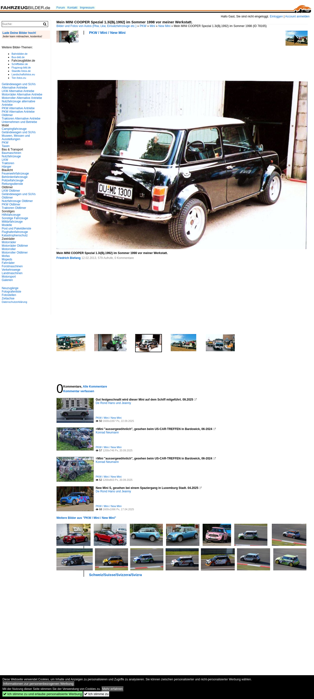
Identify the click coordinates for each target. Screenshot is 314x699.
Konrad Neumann (107, 432)
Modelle (7, 225)
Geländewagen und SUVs (19, 132)
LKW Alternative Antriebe (18, 91)
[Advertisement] (145, 59)
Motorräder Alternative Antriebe (22, 94)
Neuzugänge (10, 288)
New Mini (164, 26)
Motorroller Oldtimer (15, 252)
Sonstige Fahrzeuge (15, 218)
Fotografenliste (11, 291)
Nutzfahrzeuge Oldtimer (17, 201)
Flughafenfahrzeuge (15, 232)
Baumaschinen (11, 153)
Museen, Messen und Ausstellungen (16, 137)
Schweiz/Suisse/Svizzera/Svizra (115, 575)
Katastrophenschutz (15, 235)
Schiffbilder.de (20, 64)
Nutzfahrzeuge (11, 156)
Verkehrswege (11, 269)
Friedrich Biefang (68, 258)
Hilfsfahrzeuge (11, 214)
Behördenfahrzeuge (14, 177)
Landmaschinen (12, 273)
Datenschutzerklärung (14, 301)
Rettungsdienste (12, 184)
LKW (5, 159)
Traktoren (8, 163)
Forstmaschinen (12, 266)
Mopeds (7, 259)
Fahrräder (8, 263)
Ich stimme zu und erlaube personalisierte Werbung (42, 694)
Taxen (6, 146)
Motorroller (9, 249)
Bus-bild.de (18, 57)
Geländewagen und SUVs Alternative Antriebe (19, 85)
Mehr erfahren (112, 689)
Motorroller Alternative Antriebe (22, 98)
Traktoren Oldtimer (14, 208)
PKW (143, 26)
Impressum (87, 7)
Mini (152, 26)
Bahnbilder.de (19, 53)
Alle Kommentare (95, 386)
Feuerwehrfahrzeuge (15, 173)
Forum (60, 7)
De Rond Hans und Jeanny (113, 403)
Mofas (6, 256)
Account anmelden (297, 16)
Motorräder (9, 242)
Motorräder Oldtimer (15, 245)
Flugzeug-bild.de (21, 67)
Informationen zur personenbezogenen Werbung (38, 684)
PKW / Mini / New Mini (107, 33)
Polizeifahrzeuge (13, 180)
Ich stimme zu (96, 694)
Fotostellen (9, 295)
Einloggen (276, 16)
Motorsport (9, 276)
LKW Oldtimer (11, 190)
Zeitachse (8, 298)
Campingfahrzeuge (14, 129)
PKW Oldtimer (11, 204)
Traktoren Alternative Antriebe (21, 118)
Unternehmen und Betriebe (19, 122)
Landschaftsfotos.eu (23, 74)
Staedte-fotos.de (21, 70)
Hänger (6, 166)
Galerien (7, 280)
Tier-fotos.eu (19, 77)
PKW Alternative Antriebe (18, 108)
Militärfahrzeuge (12, 221)
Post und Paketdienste (16, 228)
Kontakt (72, 7)
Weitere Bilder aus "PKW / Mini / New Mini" (86, 518)
